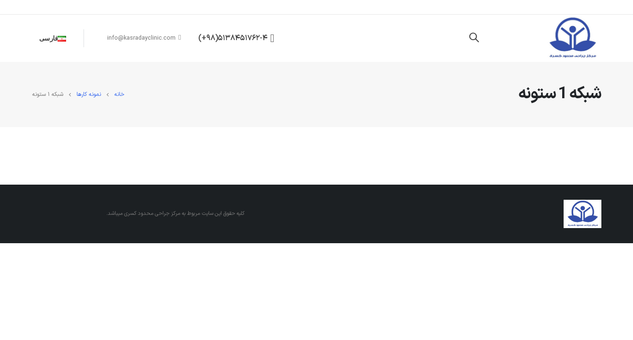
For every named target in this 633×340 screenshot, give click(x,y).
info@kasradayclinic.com (144, 38)
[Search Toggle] (473, 38)
